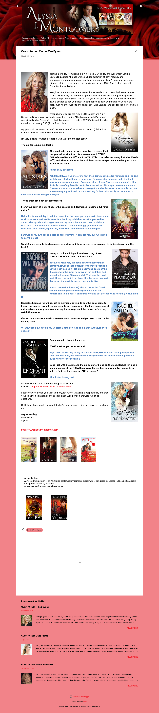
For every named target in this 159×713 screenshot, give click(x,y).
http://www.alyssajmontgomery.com (39, 429)
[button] (136, 52)
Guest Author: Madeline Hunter (37, 664)
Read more (132, 628)
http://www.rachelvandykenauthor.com (51, 386)
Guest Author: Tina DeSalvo (35, 607)
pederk (85, 701)
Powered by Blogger (79, 697)
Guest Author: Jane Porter (34, 635)
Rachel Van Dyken (34, 530)
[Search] (141, 7)
